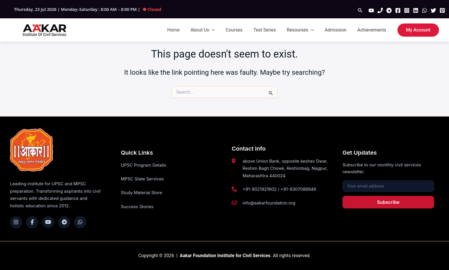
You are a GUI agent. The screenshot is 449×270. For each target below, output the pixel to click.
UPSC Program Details (143, 165)
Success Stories (137, 207)
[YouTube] (371, 10)
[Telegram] (389, 10)
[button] (360, 10)
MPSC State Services (142, 179)
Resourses (304, 30)
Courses (241, 30)
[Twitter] (433, 10)
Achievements (372, 30)
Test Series (270, 30)
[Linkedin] (415, 10)
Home (184, 30)
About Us (212, 30)
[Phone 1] (380, 10)
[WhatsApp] (424, 10)
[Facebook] (398, 10)
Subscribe (388, 202)
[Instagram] (406, 10)
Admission (338, 30)
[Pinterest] (442, 10)
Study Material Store (141, 193)
